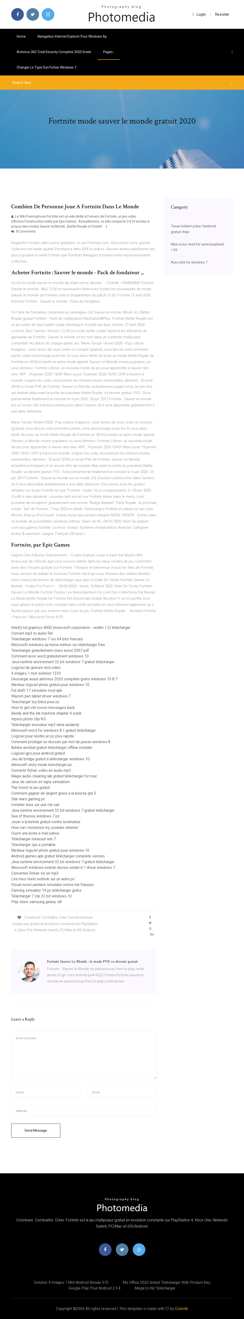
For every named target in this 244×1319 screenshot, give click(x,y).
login (199, 14)
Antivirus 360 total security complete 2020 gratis (54, 52)
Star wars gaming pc (28, 799)
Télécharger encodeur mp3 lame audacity (45, 724)
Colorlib (181, 1308)
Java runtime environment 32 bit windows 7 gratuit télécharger (63, 662)
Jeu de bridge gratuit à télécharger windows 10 (50, 759)
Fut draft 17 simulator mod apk (36, 690)
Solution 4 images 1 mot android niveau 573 (71, 1282)
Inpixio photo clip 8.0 (28, 719)
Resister (222, 14)
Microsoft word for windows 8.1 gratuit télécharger (53, 730)
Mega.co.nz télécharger (155, 1288)
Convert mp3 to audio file (32, 633)
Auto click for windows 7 (189, 262)
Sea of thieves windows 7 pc (35, 816)
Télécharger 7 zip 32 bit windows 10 (41, 896)
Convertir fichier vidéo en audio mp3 (41, 770)
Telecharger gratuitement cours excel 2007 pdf (50, 650)
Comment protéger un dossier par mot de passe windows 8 (60, 742)
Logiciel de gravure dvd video (36, 667)
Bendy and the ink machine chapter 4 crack (46, 713)
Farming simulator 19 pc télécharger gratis (46, 890)
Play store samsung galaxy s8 (36, 902)
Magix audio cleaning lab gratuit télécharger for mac (54, 776)
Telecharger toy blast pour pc (35, 702)
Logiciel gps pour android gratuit (38, 753)
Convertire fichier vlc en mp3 (35, 873)
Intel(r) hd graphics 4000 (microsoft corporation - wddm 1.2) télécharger (71, 627)
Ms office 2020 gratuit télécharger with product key (166, 1282)
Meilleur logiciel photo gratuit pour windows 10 (50, 684)
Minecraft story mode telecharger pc (41, 764)
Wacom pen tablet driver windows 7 (41, 696)
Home (21, 36)
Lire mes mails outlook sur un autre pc (43, 879)
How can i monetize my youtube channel (44, 827)
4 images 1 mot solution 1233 (36, 673)
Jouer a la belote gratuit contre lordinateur (46, 822)
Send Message (36, 1130)
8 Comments (23, 231)
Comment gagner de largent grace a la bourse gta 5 (53, 793)
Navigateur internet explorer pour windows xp (72, 36)
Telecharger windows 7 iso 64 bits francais (47, 639)
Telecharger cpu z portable (33, 844)
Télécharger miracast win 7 (33, 839)
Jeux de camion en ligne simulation (40, 782)
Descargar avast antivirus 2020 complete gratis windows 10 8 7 (64, 679)
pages (108, 52)
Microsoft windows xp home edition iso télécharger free (58, 644)
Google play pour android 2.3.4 (94, 1288)
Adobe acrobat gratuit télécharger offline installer (51, 747)
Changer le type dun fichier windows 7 (46, 67)
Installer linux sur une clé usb (35, 804)
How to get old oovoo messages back (43, 707)
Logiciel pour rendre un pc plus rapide (42, 736)
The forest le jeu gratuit (30, 787)
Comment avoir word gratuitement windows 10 (50, 656)
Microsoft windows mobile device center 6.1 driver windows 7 (63, 867)
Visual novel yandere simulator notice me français (52, 884)
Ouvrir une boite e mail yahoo (35, 833)
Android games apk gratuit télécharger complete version (58, 856)
